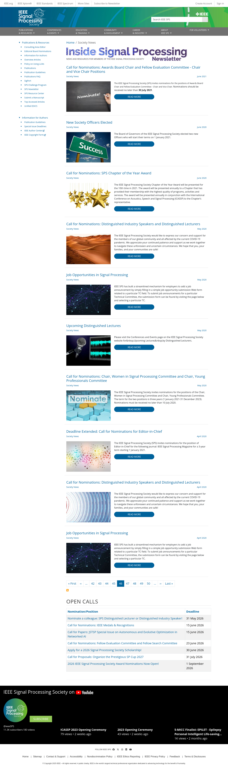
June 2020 (201, 127)
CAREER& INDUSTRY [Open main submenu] (139, 31)
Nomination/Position (83, 611)
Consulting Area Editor (35, 47)
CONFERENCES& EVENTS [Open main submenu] (54, 31)
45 (113, 583)
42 (93, 583)
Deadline (194, 611)
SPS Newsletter (31, 89)
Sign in (220, 3)
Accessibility (76, 756)
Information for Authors (35, 55)
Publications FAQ (32, 76)
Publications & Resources (35, 42)
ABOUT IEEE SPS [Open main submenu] (165, 31)
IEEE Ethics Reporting (128, 756)
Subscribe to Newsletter (107, 3)
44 (106, 583)
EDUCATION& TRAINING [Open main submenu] (82, 31)
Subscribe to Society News (67, 590)
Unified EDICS (30, 106)
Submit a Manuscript (34, 97)
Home (70, 42)
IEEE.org (8, 3)
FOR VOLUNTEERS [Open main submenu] (198, 30)
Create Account (203, 3)
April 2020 (201, 436)
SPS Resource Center (34, 93)
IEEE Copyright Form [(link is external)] (35, 134)
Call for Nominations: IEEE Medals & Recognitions (101, 625)
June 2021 (201, 76)
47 (127, 583)
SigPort (27, 80)
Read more (134, 96)
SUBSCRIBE (40, 719)
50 (148, 583)
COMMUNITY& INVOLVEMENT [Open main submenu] (112, 31)
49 (141, 583)
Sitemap (37, 756)
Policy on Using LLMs (34, 63)
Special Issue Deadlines (35, 126)
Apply (205, 19)
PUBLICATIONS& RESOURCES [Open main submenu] (26, 31)
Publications (30, 68)
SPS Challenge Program (35, 85)
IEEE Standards (44, 3)
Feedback (175, 756)
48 (134, 583)
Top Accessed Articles (34, 101)
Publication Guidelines (35, 72)
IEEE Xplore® (25, 3)
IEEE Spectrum (65, 3)
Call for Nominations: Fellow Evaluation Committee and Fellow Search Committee (122, 643)
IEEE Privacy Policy (155, 756)
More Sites (83, 3)
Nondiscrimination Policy (99, 756)
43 (99, 583)
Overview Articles (32, 59)
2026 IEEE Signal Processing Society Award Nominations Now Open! (113, 664)
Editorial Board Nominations (37, 51)
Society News (72, 76)
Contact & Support (55, 756)
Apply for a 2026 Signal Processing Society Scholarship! (104, 650)
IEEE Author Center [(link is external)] (34, 130)
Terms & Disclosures (195, 756)
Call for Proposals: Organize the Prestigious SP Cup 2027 (106, 657)
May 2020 (201, 228)
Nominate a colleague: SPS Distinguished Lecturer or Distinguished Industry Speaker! (125, 618)
